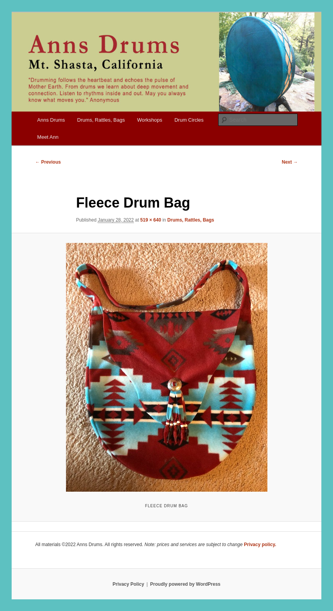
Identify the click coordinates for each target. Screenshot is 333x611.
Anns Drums (51, 120)
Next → (290, 162)
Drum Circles (188, 120)
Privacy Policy (128, 584)
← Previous (48, 162)
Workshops (149, 120)
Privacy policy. (260, 544)
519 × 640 (150, 220)
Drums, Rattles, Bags (101, 120)
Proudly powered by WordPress (185, 584)
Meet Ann (48, 137)
